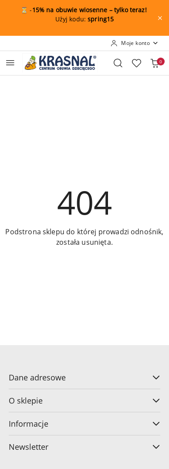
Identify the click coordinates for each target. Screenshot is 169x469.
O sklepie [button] (84, 400)
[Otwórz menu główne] (10, 63)
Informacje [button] (84, 423)
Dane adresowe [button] (84, 377)
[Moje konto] (135, 43)
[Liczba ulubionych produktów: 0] (136, 63)
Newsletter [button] (84, 447)
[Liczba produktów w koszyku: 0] (154, 63)
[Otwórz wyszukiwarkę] (118, 63)
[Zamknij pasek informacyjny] (160, 18)
